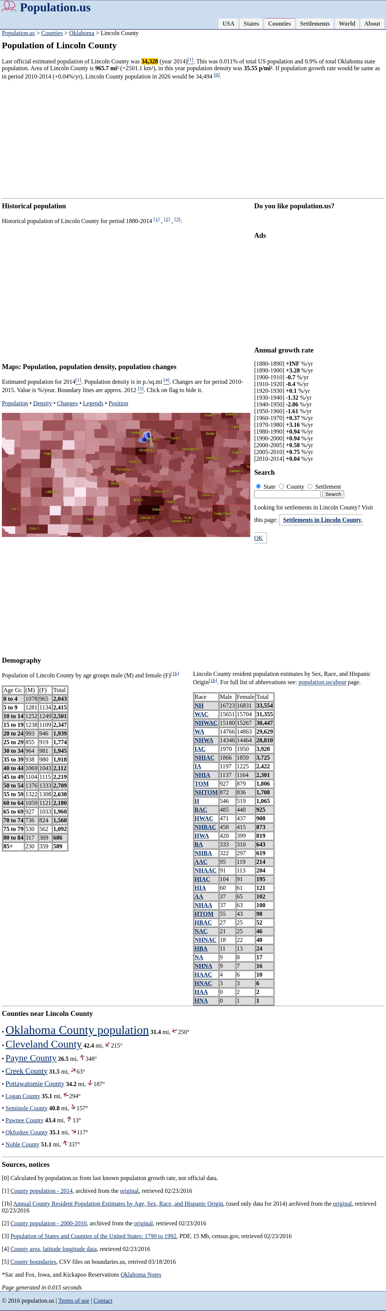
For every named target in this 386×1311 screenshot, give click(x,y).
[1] (157, 219)
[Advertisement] (193, 139)
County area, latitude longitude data (54, 1249)
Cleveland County (44, 1044)
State (266, 486)
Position (118, 403)
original (129, 1191)
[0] (217, 74)
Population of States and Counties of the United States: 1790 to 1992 (93, 1236)
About (372, 23)
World (347, 23)
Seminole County (27, 1108)
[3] (178, 219)
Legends (93, 403)
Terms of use (73, 1300)
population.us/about (322, 682)
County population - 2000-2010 (49, 1223)
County (292, 486)
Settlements (315, 23)
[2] (167, 219)
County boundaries (33, 1262)
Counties (279, 23)
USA (228, 23)
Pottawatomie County (35, 1084)
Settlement (324, 486)
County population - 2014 (42, 1191)
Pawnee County (25, 1120)
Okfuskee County (27, 1132)
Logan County (23, 1096)
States (251, 23)
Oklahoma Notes (141, 1274)
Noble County (23, 1144)
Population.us (55, 7)
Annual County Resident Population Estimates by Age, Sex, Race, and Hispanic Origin (118, 1203)
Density (42, 403)
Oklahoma (82, 33)
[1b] (174, 673)
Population (15, 403)
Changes (67, 403)
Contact (102, 1300)
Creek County (27, 1071)
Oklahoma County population (77, 1030)
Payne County (31, 1058)
